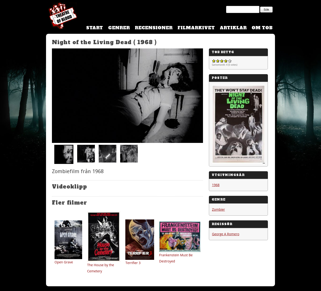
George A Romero (225, 234)
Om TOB (262, 28)
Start (94, 28)
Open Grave (64, 262)
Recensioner (154, 28)
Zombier (218, 209)
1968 (216, 185)
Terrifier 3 (132, 263)
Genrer (119, 28)
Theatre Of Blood (61, 16)
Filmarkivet (196, 28)
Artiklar (233, 28)
